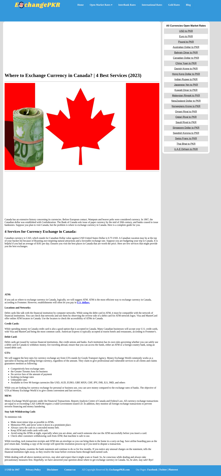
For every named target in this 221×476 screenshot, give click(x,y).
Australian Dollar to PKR (186, 47)
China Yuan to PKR (186, 63)
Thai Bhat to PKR (186, 144)
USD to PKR (186, 31)
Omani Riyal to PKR (186, 111)
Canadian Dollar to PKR (186, 58)
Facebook (152, 469)
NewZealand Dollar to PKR (186, 101)
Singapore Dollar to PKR (186, 127)
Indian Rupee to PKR (186, 79)
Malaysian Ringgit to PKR (186, 95)
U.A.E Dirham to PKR (186, 149)
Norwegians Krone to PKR (186, 106)
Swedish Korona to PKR (186, 133)
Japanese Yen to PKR (186, 84)
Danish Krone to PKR (186, 68)
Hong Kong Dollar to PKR (186, 74)
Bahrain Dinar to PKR (186, 52)
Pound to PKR (186, 41)
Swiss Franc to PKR (186, 138)
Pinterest (173, 469)
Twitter (163, 469)
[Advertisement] (82, 47)
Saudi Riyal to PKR (186, 122)
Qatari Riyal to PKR (186, 117)
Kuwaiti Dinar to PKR (185, 90)
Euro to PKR (186, 36)
